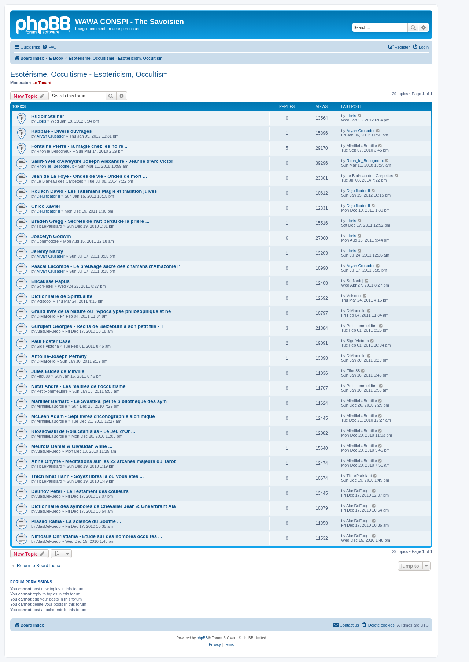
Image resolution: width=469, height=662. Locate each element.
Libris (41, 121)
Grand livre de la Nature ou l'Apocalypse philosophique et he (101, 311)
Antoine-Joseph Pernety (59, 356)
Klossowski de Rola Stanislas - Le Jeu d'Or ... (83, 431)
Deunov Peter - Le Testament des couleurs (80, 491)
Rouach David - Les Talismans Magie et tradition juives (94, 191)
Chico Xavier (45, 206)
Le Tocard (42, 83)
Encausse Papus (50, 281)
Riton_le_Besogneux (55, 166)
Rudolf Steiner (47, 116)
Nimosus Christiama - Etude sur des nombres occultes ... (96, 536)
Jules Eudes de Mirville (57, 371)
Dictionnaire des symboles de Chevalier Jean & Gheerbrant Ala (103, 506)
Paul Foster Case (50, 341)
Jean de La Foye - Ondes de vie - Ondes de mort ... (89, 176)
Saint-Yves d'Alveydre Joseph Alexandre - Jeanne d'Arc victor (102, 161)
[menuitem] (49, 47)
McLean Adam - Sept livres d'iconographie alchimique (93, 416)
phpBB (202, 638)
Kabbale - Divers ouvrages (61, 131)
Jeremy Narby (47, 251)
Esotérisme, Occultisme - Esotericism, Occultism (89, 74)
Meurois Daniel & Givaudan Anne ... (71, 446)
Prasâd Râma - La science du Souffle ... (76, 521)
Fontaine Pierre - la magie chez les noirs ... (80, 146)
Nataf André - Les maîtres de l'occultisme (78, 386)
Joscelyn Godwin (51, 236)
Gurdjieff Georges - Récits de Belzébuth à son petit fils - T (97, 326)
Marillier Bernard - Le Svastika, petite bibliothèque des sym (99, 401)
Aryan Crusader (51, 136)
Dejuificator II (48, 196)
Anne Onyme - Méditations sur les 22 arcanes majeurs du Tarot (103, 461)
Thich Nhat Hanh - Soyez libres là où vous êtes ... (87, 476)
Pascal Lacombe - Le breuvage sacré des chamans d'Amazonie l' (105, 266)
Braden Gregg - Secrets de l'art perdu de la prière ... (90, 221)
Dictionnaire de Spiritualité (61, 296)
